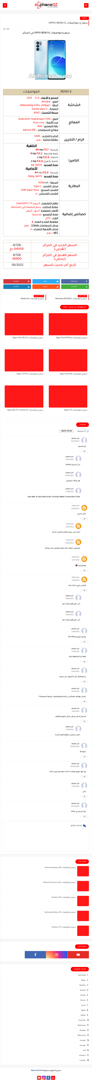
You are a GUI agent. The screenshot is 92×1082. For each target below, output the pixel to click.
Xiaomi (83, 990)
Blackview (82, 1026)
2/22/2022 (75, 560)
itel (84, 1051)
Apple (83, 1010)
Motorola (82, 1036)
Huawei (83, 1031)
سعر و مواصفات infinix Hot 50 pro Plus (59, 883)
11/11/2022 (75, 787)
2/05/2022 (75, 509)
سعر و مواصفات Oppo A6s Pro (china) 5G (25, 410)
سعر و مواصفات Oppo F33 (75, 410)
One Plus (82, 1021)
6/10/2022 (75, 692)
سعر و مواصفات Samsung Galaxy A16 (60, 868)
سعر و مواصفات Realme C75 (64, 927)
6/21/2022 (75, 711)
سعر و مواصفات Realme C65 (64, 897)
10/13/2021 (75, 441)
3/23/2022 (75, 580)
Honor (83, 1000)
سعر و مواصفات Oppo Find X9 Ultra (71, 338)
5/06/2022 (69, 476)
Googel (83, 1041)
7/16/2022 (70, 730)
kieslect (82, 1056)
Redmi (83, 995)
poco (83, 1005)
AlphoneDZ (35, 1071)
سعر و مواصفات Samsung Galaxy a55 (60, 912)
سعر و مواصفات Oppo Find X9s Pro (27, 338)
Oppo (84, 18)
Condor (83, 1061)
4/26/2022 (70, 460)
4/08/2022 (69, 543)
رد (84, 451)
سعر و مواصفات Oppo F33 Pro (30, 374)
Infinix (83, 1016)
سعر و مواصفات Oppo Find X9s (73, 374)
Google (83, 1046)
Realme (83, 985)
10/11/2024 (75, 806)
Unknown (75, 506)
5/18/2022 (70, 492)
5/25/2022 (75, 672)
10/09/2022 (74, 767)
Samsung (82, 975)
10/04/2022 (74, 747)
